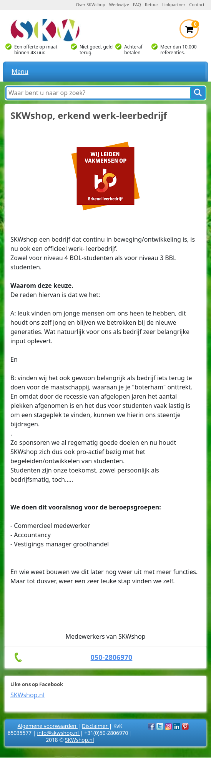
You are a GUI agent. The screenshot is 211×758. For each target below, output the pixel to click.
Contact (196, 4)
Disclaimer (95, 726)
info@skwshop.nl (58, 732)
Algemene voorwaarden (48, 726)
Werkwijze (119, 4)
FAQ (137, 4)
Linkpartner (173, 4)
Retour (151, 4)
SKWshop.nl (27, 695)
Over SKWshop (90, 4)
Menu (20, 71)
